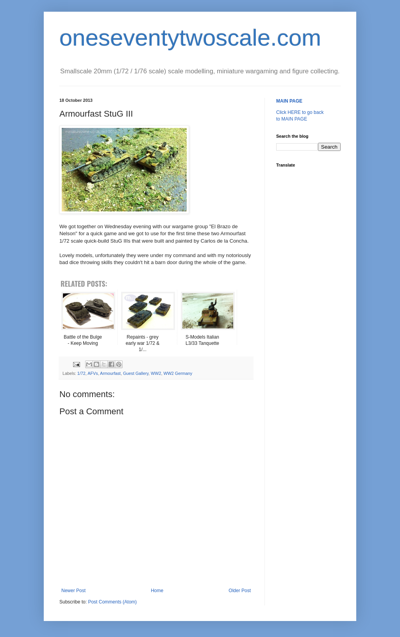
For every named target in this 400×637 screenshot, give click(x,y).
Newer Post (73, 590)
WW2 (156, 373)
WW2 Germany (177, 373)
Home (157, 590)
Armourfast (110, 373)
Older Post (240, 590)
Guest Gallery (135, 373)
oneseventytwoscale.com (190, 38)
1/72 (81, 373)
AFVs (93, 373)
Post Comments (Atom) (112, 602)
